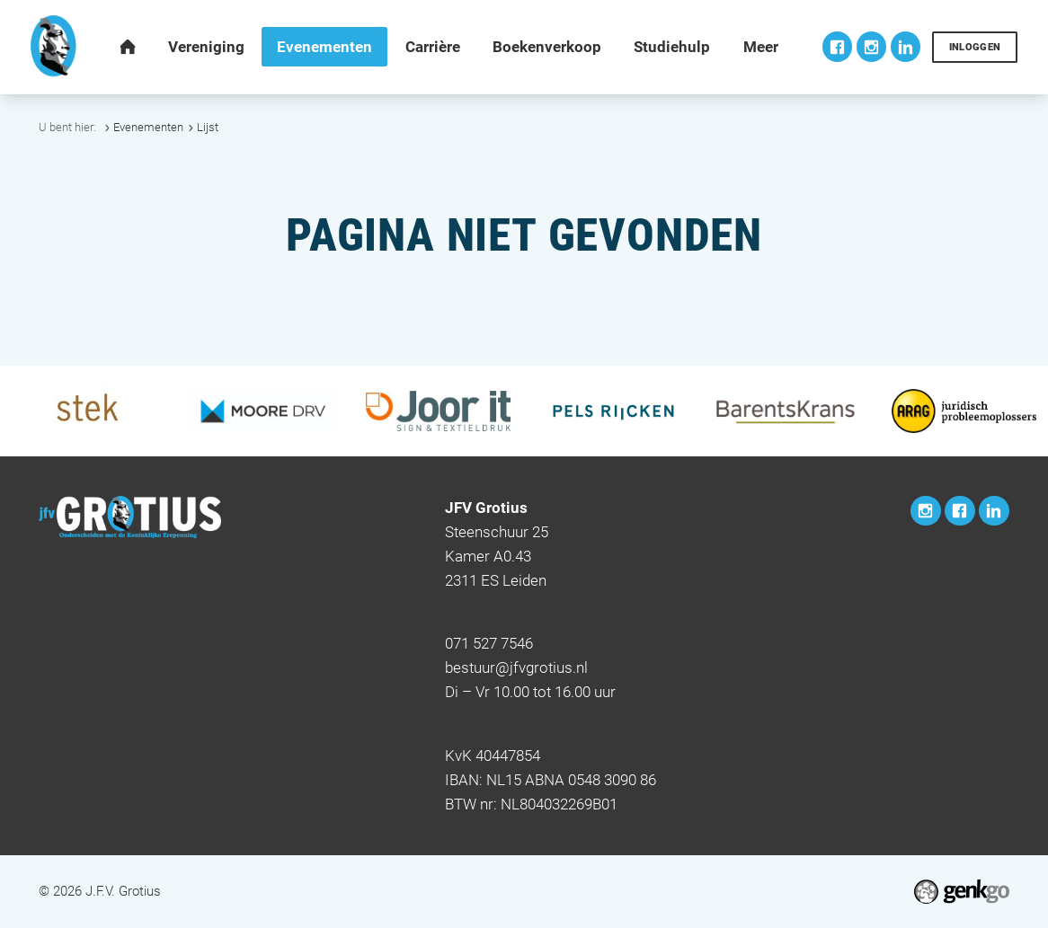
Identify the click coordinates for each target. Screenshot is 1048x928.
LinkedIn (906, 46)
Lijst (207, 127)
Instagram (872, 46)
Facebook (837, 46)
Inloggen (975, 47)
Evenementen (148, 127)
